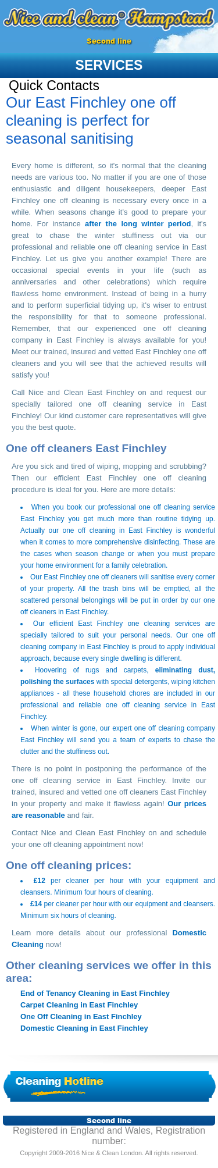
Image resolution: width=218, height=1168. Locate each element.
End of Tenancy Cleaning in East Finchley (95, 993)
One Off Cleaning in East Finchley (81, 1016)
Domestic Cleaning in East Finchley (84, 1028)
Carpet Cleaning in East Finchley (79, 1004)
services (109, 65)
